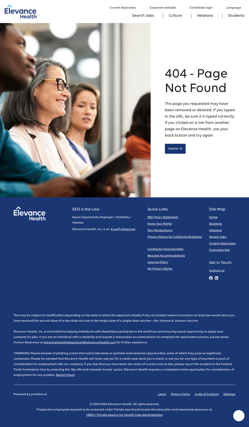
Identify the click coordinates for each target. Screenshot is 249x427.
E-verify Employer (123, 229)
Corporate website (164, 7)
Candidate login (203, 7)
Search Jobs (143, 16)
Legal (162, 394)
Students (236, 16)
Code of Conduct (207, 394)
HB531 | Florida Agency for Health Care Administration (124, 415)
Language (235, 7)
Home (175, 148)
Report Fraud (65, 375)
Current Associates (125, 7)
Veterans (205, 16)
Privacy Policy (180, 394)
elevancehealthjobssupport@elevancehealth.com (80, 342)
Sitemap (229, 394)
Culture (175, 16)
